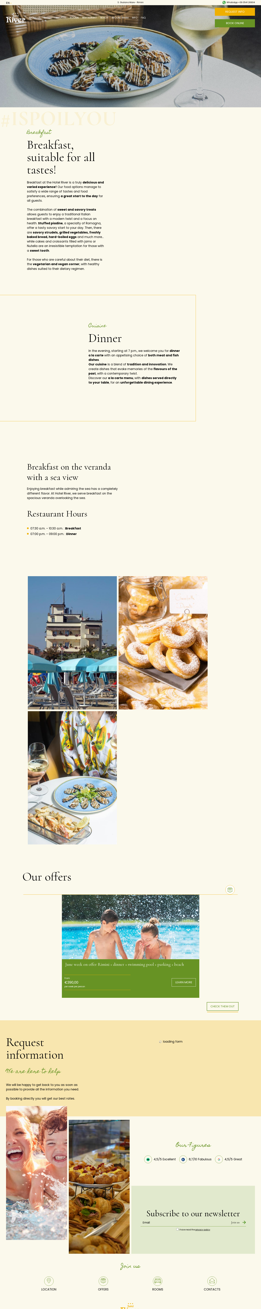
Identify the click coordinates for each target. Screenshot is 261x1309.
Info (134, 17)
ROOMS (157, 1284)
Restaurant (89, 17)
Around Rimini (120, 17)
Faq (143, 17)
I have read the (194, 1230)
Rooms (74, 17)
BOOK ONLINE (235, 23)
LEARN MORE (183, 983)
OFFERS (103, 1284)
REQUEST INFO (235, 12)
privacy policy (202, 1230)
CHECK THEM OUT (223, 1007)
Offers (48, 17)
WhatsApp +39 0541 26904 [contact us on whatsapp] (238, 2)
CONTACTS (212, 1284)
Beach (104, 17)
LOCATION (48, 1284)
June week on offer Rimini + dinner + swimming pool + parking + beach (124, 965)
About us (34, 17)
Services (61, 17)
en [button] (10, 3)
